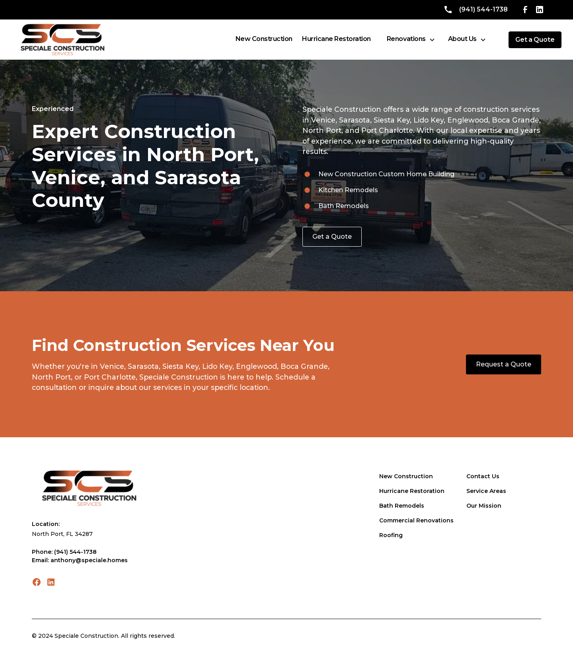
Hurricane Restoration (411, 491)
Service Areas (486, 491)
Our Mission (483, 505)
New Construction (406, 476)
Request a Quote (503, 364)
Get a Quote (332, 236)
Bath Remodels (401, 505)
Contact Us (482, 476)
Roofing (391, 535)
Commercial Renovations (416, 520)
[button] (411, 39)
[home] (62, 39)
